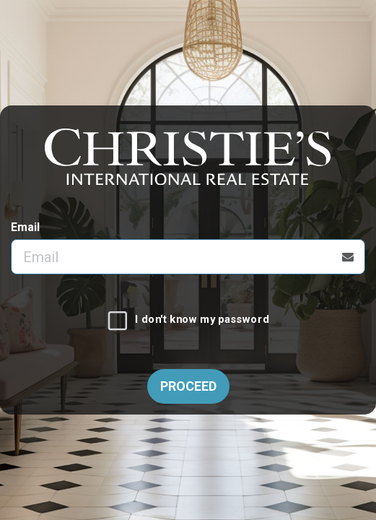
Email (25, 227)
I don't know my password (201, 319)
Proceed (188, 386)
